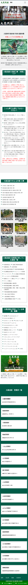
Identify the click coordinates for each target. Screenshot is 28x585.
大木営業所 (5, 555)
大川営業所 (5, 458)
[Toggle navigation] (25, 2)
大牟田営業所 (6, 496)
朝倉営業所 (5, 434)
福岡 (2, 577)
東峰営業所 (5, 567)
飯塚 (13, 577)
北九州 (7, 577)
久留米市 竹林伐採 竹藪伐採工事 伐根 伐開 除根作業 (21, 220)
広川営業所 (5, 520)
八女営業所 (5, 482)
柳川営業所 (5, 470)
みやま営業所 (6, 508)
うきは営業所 (6, 446)
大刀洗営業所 (6, 544)
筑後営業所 (5, 410)
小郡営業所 (5, 422)
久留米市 (18, 577)
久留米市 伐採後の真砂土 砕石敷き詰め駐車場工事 (7, 246)
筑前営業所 (5, 532)
